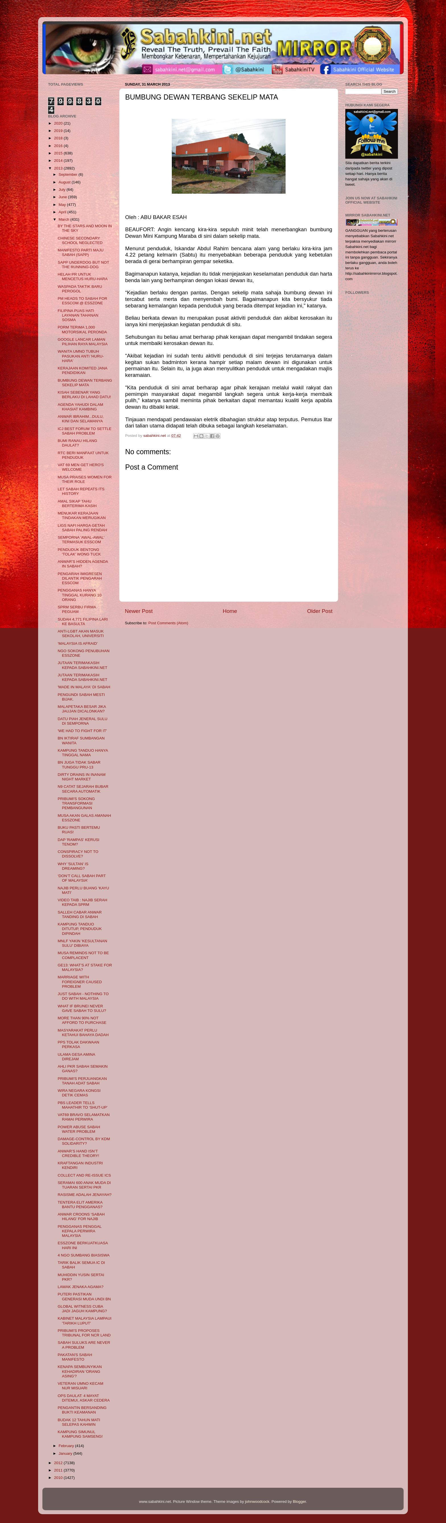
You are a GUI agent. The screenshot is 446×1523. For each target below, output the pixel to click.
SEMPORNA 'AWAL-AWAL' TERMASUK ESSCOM (81, 539)
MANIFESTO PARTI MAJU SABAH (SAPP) (81, 252)
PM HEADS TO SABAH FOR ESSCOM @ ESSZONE (82, 300)
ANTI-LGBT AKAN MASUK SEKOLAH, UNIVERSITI (81, 633)
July (63, 189)
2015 (59, 153)
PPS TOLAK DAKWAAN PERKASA (78, 1044)
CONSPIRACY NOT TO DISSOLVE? (78, 854)
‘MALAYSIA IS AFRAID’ (78, 643)
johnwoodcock (257, 1501)
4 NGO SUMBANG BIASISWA (84, 1255)
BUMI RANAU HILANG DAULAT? (77, 443)
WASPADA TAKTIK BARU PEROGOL (80, 288)
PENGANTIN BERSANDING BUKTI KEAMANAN (82, 1410)
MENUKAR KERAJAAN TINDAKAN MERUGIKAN (82, 515)
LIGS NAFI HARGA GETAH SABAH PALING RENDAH (82, 527)
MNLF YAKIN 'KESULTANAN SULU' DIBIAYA (82, 943)
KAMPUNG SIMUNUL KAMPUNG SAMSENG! (80, 1434)
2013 (59, 168)
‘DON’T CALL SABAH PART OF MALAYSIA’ (82, 878)
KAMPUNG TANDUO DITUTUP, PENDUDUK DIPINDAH (80, 928)
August (65, 182)
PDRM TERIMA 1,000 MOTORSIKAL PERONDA (82, 329)
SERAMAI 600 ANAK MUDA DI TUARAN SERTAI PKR (84, 1185)
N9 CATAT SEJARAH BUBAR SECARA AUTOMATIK (83, 788)
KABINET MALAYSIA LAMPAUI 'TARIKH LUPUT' (85, 1320)
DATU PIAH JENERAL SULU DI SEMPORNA (83, 721)
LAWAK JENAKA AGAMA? (81, 1287)
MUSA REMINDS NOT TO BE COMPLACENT (83, 955)
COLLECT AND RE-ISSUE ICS (84, 1175)
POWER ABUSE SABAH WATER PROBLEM (79, 1129)
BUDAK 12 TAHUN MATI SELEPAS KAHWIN (79, 1422)
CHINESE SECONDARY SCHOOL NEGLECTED (80, 240)
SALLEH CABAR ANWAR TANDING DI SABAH (80, 914)
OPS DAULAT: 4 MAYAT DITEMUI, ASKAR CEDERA (84, 1398)
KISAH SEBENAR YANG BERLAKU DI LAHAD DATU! (84, 394)
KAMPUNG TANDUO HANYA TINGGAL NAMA (83, 752)
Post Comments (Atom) (168, 623)
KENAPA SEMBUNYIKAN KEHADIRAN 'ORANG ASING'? (80, 1371)
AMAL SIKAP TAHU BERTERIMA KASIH (77, 503)
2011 (59, 1470)
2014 (59, 160)
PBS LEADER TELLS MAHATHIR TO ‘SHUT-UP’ (83, 1105)
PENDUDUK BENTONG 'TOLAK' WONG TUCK (79, 551)
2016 (59, 146)
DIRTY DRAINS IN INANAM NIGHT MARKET (82, 776)
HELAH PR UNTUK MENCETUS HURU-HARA (83, 276)
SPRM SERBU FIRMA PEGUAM (77, 609)
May (63, 204)
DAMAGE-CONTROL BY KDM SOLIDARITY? (84, 1141)
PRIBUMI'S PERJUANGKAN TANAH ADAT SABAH (82, 1080)
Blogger (299, 1501)
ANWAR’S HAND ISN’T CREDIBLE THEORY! (78, 1153)
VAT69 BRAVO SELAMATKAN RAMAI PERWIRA (84, 1117)
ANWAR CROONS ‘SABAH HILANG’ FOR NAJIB (81, 1216)
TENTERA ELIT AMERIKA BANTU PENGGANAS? (80, 1204)
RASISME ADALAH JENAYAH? (85, 1195)
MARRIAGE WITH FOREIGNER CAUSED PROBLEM (80, 981)
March (64, 219)
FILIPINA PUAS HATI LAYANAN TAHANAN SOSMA (78, 315)
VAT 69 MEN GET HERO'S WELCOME (81, 467)
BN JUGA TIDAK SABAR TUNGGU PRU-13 (79, 764)
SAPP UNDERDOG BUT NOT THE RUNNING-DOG (83, 264)
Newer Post (139, 611)
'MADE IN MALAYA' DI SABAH (84, 687)
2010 (59, 1478)
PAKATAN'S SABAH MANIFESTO (75, 1357)
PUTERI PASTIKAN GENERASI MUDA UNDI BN (84, 1296)
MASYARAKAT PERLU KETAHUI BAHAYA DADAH (83, 1032)
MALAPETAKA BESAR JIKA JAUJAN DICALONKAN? (82, 708)
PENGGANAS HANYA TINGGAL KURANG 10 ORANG (80, 595)
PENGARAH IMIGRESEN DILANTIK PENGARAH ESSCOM (80, 578)
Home (230, 611)
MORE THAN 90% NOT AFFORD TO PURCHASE (82, 1020)
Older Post (320, 611)
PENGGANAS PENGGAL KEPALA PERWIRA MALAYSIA (80, 1231)
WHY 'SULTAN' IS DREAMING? (73, 866)
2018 (59, 138)
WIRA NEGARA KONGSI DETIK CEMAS (79, 1092)
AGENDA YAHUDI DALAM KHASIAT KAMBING (80, 406)
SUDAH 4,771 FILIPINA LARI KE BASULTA (83, 621)
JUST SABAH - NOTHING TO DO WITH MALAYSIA (83, 996)
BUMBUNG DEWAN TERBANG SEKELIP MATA (85, 382)
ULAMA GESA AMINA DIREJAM (76, 1056)
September (69, 174)
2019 (59, 131)
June (63, 197)
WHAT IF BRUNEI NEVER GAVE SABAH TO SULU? (82, 1008)
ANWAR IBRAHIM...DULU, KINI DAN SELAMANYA (81, 418)
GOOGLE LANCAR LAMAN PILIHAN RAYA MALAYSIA (83, 341)
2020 (59, 123)
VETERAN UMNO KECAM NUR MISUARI (81, 1385)
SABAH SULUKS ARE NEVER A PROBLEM (84, 1344)
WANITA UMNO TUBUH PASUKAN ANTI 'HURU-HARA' (81, 356)
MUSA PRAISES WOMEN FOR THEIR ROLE (85, 479)
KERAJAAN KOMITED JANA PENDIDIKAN (82, 370)
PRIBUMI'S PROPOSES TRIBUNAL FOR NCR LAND (84, 1332)
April (63, 212)
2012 (59, 1463)
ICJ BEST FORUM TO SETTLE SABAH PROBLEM (85, 431)
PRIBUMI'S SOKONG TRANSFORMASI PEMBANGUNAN (76, 803)
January (66, 1453)
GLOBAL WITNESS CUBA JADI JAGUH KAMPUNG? (82, 1308)
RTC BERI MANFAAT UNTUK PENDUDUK (83, 455)
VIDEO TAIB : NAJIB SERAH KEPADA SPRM (82, 902)
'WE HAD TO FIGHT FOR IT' (82, 731)
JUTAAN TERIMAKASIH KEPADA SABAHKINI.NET (83, 665)
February (67, 1446)
